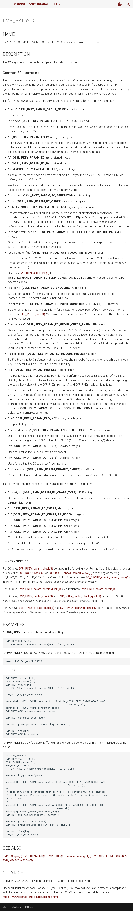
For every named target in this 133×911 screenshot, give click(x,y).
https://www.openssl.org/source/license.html (30, 897)
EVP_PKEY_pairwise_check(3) (78, 608)
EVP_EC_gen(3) (12, 856)
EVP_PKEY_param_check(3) (36, 568)
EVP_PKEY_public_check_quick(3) (80, 596)
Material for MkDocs (23, 907)
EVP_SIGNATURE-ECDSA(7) (109, 856)
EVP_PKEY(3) (56, 856)
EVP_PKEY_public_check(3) (36, 596)
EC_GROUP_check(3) (32, 573)
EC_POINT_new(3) (33, 314)
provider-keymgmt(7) (78, 856)
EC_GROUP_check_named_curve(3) (70, 573)
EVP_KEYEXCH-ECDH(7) (34, 273)
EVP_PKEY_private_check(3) (36, 608)
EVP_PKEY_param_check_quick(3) (40, 589)
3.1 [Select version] (55, 4)
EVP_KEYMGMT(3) (34, 856)
